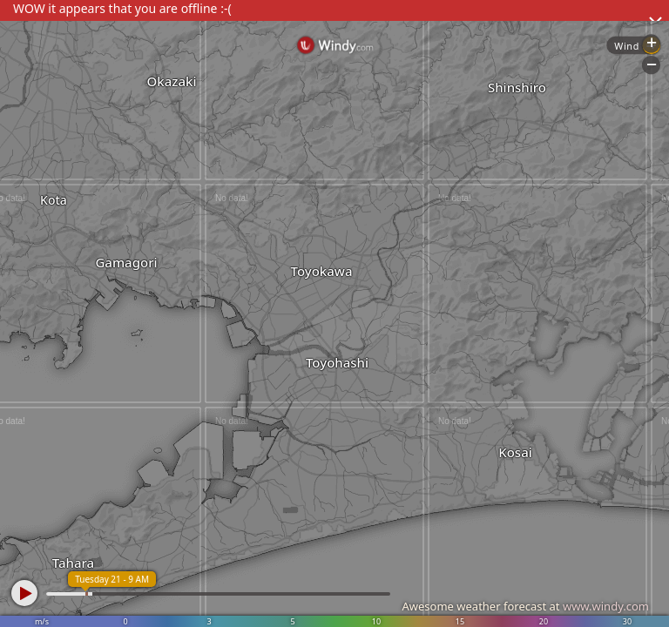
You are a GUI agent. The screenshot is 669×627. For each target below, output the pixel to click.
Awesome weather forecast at (525, 606)
